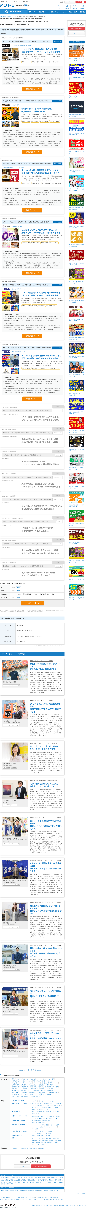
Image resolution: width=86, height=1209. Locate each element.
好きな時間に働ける (44, 1092)
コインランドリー (36, 1138)
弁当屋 (34, 1107)
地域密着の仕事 (15, 1085)
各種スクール (35, 1113)
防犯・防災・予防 (46, 1138)
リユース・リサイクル (17, 1135)
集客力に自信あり (16, 1092)
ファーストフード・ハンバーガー (45, 1105)
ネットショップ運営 (47, 1131)
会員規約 (56, 1205)
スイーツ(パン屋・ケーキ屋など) (45, 1107)
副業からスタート (55, 1089)
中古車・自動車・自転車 (38, 1135)
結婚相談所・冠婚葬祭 (47, 1140)
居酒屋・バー (35, 1103)
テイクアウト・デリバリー (44, 1109)
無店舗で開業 (37, 1087)
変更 (19, 587)
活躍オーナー (32, 12)
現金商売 (14, 1091)
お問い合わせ (62, 1205)
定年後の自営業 (24, 1190)
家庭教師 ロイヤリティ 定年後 (43, 1182)
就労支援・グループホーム (39, 1122)
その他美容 (35, 1129)
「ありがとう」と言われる (33, 1079)
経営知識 (82, 12)
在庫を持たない (28, 1091)
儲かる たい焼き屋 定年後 (47, 1180)
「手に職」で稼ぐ (35, 1096)
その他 (42, 1144)
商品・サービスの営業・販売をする (20, 1096)
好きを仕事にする (16, 1083)
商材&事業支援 (27, 594)
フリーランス (36, 1083)
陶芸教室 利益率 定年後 (28, 1179)
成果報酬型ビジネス (38, 1091)
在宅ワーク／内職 (45, 1089)
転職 (75, 12)
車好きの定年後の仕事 (33, 1180)
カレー (34, 1105)
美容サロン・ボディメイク (18, 1124)
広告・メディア (36, 1144)
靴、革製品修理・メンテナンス (40, 1116)
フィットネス (35, 1127)
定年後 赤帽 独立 (14, 1190)
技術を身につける (48, 1081)
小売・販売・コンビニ (17, 1101)
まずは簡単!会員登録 (41, 1166)
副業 (70, 12)
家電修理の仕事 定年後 (20, 1180)
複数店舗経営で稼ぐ (49, 1091)
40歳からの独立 (29, 1094)
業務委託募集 (45, 1197)
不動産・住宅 (55, 1138)
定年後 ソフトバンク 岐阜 (13, 1182)
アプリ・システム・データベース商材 (41, 1133)
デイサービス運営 (36, 1120)
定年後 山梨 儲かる (5, 1177)
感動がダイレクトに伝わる (18, 1079)
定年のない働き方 (27, 1081)
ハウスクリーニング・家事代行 (40, 1118)
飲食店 (17, 1199)
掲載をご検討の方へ (37, 1205)
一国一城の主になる (27, 1083)
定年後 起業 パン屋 (17, 1177)
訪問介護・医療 (46, 1120)
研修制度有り (50, 1085)
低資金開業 (20, 1091)
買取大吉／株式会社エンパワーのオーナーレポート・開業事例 (45, 818)
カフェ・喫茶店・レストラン (47, 1103)
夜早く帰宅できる (33, 1092)
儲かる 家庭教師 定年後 (7, 1180)
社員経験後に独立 (35, 1089)
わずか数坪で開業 (46, 1087)
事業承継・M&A (43, 12)
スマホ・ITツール (36, 1131)
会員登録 (80, 2)
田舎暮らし (21, 1094)
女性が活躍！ (24, 1085)
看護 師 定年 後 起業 (40, 1177)
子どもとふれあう (33, 1085)
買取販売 (48, 1135)
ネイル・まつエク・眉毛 (38, 1125)
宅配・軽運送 (57, 1140)
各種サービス (14, 767)
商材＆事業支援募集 (30, 1197)
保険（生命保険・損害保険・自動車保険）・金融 (44, 1142)
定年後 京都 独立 (5, 1190)
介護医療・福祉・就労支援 (18, 1120)
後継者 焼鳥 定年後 (33, 1190)
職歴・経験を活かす (38, 1081)
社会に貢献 (44, 1083)
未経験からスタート (17, 1081)
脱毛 (47, 1125)
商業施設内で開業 (16, 1087)
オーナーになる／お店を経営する (42, 1094)
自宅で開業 (55, 1087)
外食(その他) (57, 1105)
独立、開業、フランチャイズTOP (8, 16)
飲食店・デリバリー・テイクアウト (20, 1103)
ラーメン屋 (58, 1103)
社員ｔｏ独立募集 (54, 1197)
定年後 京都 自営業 (43, 1190)
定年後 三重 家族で (54, 1190)
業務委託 (42, 594)
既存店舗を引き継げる (27, 1087)
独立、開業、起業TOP (5, 1197)
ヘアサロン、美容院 (54, 1125)
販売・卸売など (42, 1101)
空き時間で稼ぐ (54, 1092)
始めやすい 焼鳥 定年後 (55, 1179)
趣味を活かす (42, 1085)
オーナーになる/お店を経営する (7, 1199)
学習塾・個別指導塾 (37, 1111)
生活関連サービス (36, 1140)
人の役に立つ (44, 1079)
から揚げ (56, 1107)
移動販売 (34, 1109)
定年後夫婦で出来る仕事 (28, 1182)
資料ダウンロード (32, 89)
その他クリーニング (54, 1118)
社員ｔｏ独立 (50, 594)
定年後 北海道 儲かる (52, 1177)
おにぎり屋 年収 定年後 (41, 1179)
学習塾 (22, 1199)
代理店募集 (38, 1197)
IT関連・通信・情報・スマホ (19, 1131)
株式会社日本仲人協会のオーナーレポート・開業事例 (43, 743)
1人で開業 (51, 1079)
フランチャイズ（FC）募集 (18, 1197)
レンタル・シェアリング (53, 1101)
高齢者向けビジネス (53, 1083)
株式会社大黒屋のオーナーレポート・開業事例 (41, 661)
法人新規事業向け (25, 1089)
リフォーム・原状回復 (54, 1116)
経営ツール (64, 1199)
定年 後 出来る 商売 (28, 1177)
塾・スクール (15, 1111)
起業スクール (55, 12)
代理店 (35, 594)
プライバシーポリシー (48, 1205)
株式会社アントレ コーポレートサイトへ (8, 1207)
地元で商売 (14, 1094)
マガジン (63, 12)
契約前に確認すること (71, 1205)
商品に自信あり (15, 1089)
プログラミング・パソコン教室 (51, 1111)
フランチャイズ (17, 594)
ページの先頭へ (82, 1193)
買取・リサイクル (15, 685)
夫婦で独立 (24, 1092)
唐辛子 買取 (10, 1184)
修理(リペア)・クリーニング (19, 1116)
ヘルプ (61, 2)
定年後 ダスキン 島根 (15, 1179)
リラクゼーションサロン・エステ (48, 1127)
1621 (26, 5)
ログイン (70, 2)
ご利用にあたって (82, 1205)
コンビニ (34, 1101)
